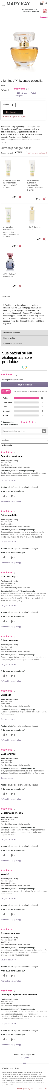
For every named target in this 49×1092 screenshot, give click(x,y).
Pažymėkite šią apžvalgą (11, 501)
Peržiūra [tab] (6, 296)
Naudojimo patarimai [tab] (11, 333)
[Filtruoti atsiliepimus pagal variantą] (24, 445)
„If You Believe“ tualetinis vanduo (10, 275)
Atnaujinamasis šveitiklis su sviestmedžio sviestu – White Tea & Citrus (35, 185)
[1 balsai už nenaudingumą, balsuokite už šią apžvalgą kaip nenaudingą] (12, 855)
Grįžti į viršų (24, 1058)
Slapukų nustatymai (25, 1089)
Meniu (3, 3)
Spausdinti (44, 17)
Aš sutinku (42, 1089)
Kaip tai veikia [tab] (9, 338)
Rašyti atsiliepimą (24, 385)
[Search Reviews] (24, 431)
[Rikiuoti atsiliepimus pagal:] (24, 440)
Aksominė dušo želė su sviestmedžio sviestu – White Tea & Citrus (11, 184)
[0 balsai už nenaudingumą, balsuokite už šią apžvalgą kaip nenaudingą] (12, 496)
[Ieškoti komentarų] (44, 431)
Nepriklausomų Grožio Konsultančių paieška (30, 10)
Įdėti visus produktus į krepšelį (37, 153)
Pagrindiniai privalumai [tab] (12, 343)
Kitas (25, 1063)
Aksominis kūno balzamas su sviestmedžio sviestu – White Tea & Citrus (11, 232)
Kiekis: (6, 104)
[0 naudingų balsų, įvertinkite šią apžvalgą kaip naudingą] (4, 557)
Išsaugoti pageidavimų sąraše (15, 117)
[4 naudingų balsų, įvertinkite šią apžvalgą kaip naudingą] (4, 496)
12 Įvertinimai (22, 93)
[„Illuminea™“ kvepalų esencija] (24, 46)
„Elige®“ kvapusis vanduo (34, 228)
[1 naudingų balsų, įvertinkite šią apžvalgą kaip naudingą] (4, 621)
